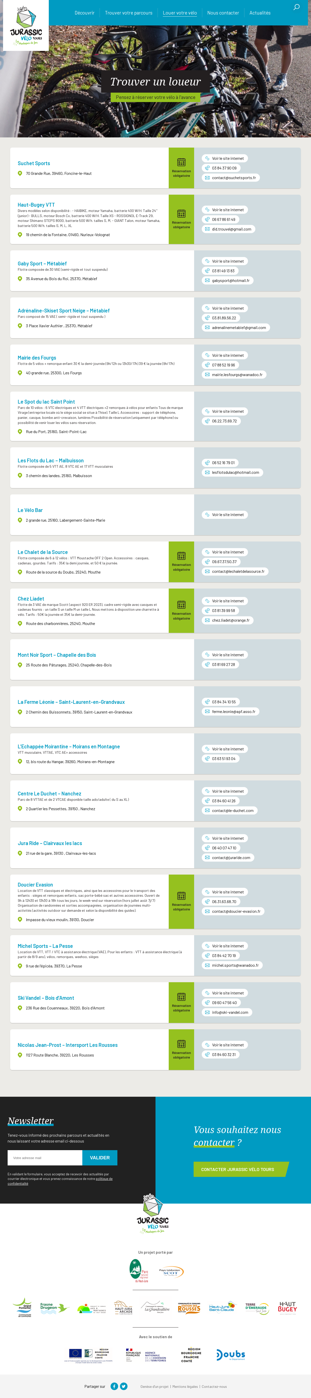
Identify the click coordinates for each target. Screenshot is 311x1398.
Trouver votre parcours (128, 13)
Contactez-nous (214, 1386)
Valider (100, 1157)
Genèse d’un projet (155, 1386)
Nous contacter (223, 13)
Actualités (260, 13)
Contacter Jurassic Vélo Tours (237, 1169)
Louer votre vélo (180, 13)
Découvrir (85, 13)
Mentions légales (185, 1386)
